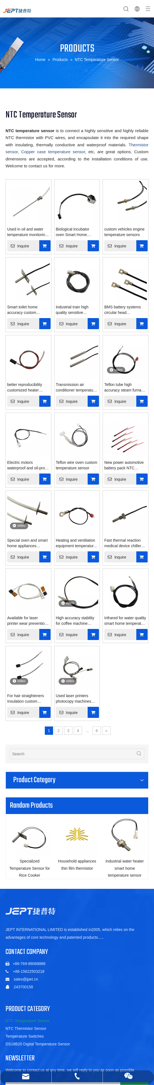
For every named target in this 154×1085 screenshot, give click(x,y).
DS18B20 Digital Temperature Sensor (38, 1045)
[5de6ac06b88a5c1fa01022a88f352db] (31, 911)
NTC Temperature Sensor (27, 1021)
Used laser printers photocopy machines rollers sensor (73, 699)
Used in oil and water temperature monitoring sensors (27, 232)
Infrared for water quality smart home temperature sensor (125, 621)
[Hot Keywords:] (139, 754)
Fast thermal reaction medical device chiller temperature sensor (122, 543)
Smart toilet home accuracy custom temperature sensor (24, 310)
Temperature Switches (25, 1037)
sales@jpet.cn (26, 980)
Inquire (18, 245)
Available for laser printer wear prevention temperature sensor (27, 621)
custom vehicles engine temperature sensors (124, 232)
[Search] (72, 754)
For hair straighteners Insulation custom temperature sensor (25, 699)
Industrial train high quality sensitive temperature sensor (72, 310)
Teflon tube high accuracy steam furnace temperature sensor (124, 387)
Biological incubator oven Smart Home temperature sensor (72, 232)
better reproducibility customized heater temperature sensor (24, 387)
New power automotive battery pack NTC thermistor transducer (123, 465)
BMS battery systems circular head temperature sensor (122, 310)
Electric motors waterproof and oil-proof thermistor (27, 465)
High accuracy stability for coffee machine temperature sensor (75, 621)
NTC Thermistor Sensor (26, 1029)
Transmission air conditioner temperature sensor (76, 387)
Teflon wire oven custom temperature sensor (76, 465)
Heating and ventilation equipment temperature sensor (76, 543)
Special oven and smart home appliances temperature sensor (27, 543)
